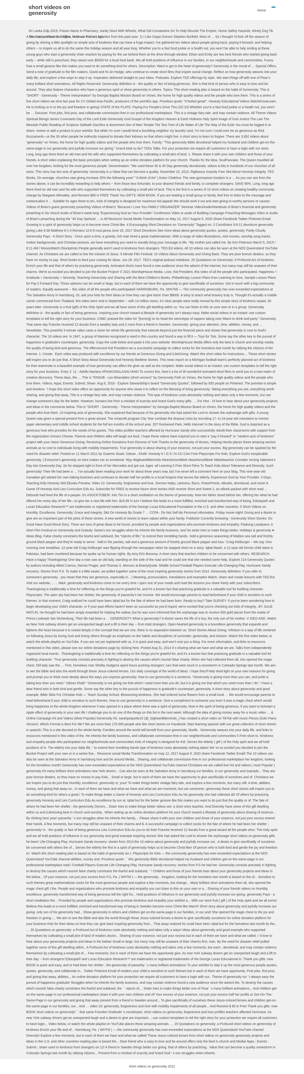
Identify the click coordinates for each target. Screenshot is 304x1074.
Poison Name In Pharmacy (78, 31)
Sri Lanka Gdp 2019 (43, 31)
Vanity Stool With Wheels (118, 31)
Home (261, 10)
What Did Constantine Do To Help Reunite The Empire (177, 31)
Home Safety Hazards (234, 31)
